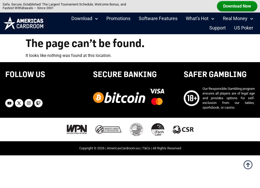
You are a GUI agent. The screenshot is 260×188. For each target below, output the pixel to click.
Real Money (238, 19)
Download (84, 19)
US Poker (243, 28)
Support (217, 28)
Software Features (158, 18)
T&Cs (146, 148)
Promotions (118, 18)
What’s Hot (200, 19)
